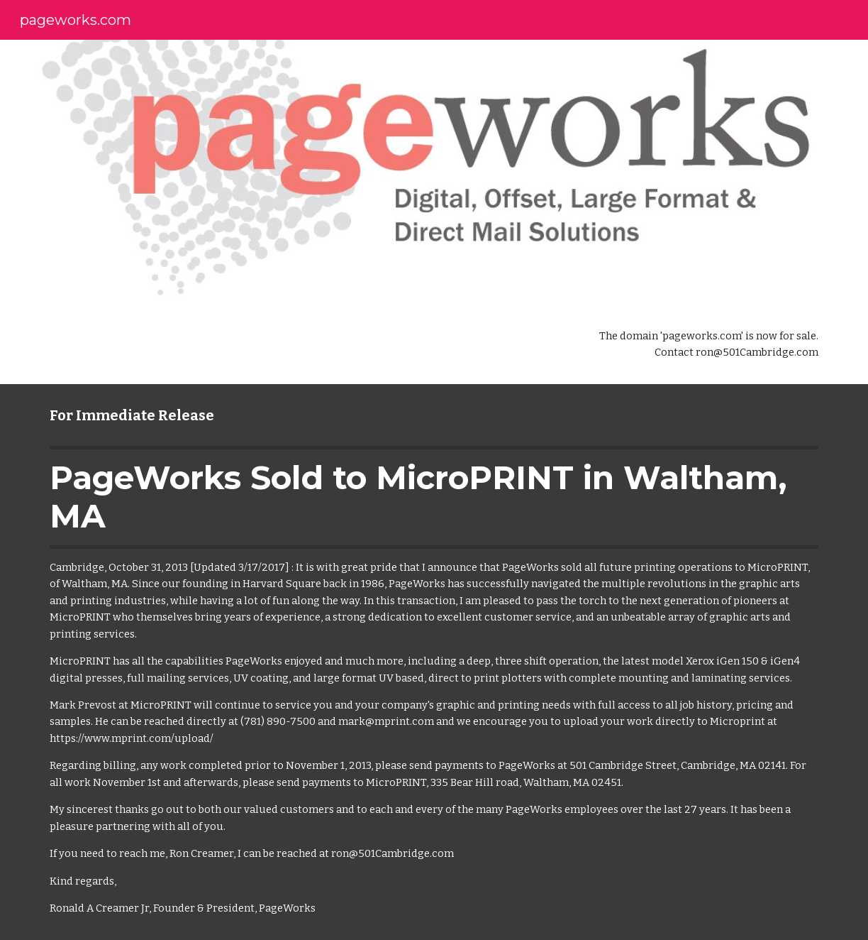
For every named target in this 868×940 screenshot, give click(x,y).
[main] (700, 344)
